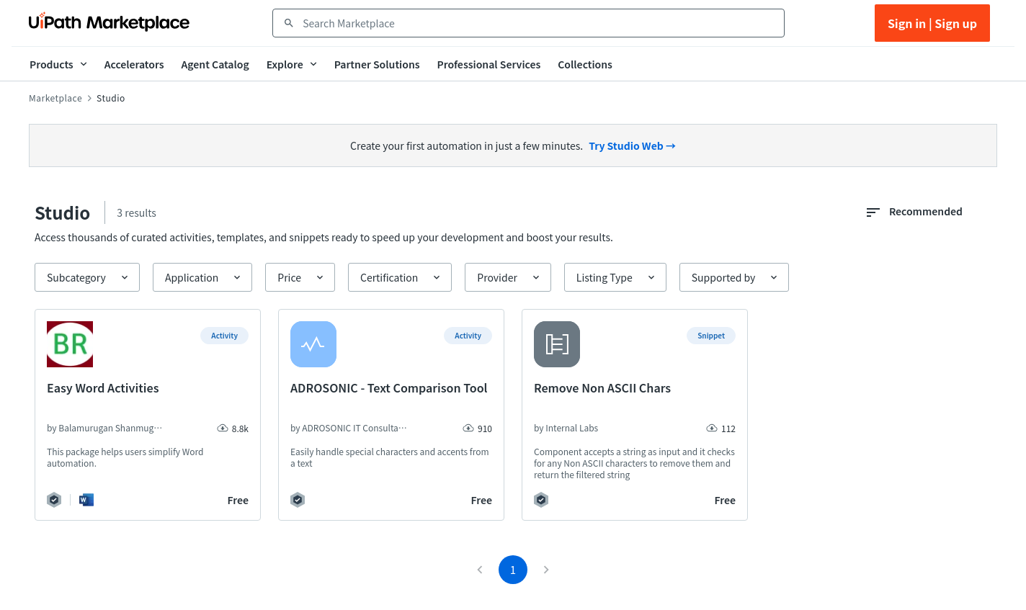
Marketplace (55, 98)
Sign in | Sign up (932, 23)
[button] (87, 277)
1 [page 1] (513, 569)
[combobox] (538, 23)
